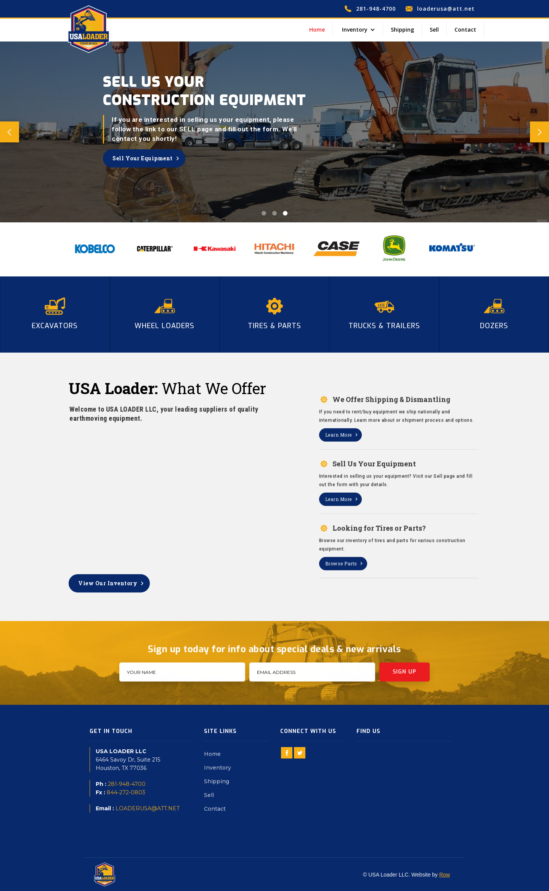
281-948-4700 (127, 784)
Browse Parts (341, 580)
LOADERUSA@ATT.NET (148, 808)
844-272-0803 (126, 792)
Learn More (338, 451)
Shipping (402, 29)
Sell (434, 29)
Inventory (217, 767)
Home (317, 29)
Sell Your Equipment (142, 158)
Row (444, 875)
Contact (465, 29)
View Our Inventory (107, 583)
